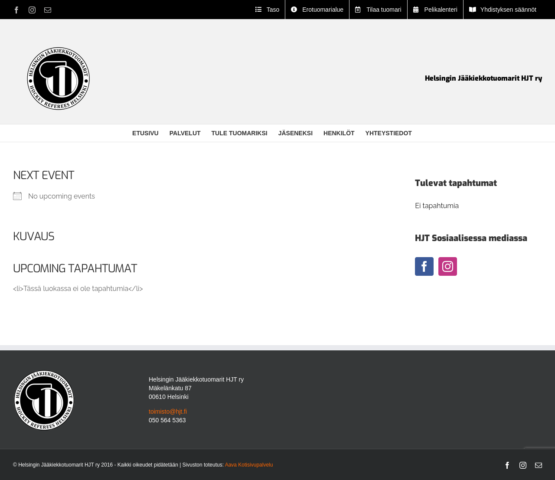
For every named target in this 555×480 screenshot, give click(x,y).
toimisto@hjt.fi (168, 411)
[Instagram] (447, 266)
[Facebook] (424, 266)
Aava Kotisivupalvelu (249, 465)
